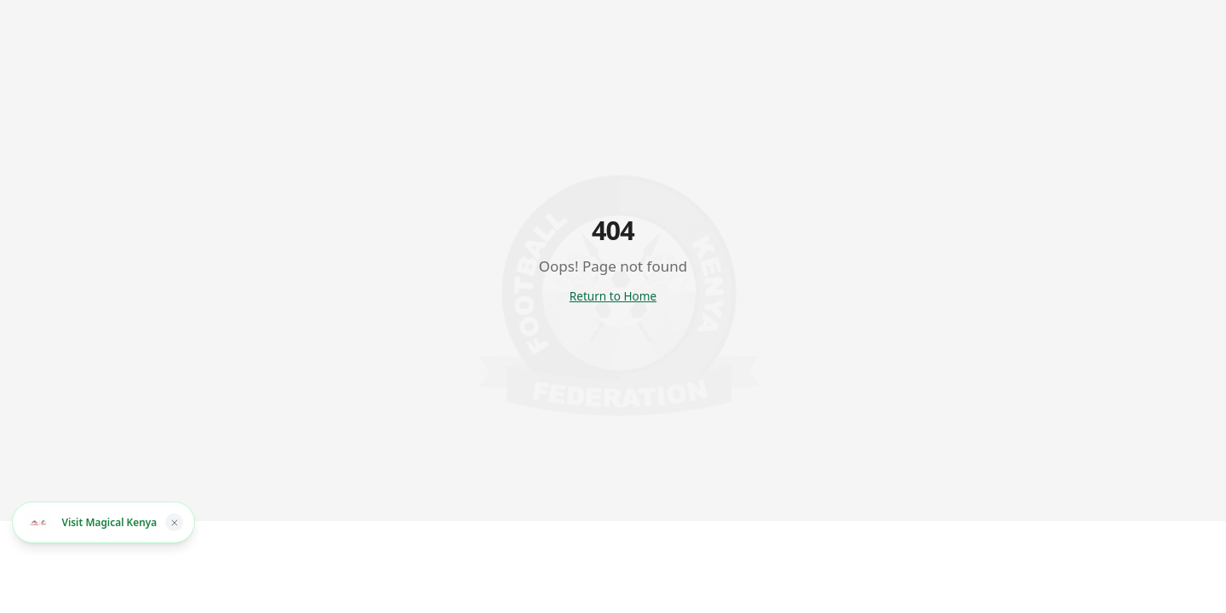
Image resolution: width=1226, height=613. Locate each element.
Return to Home (613, 296)
